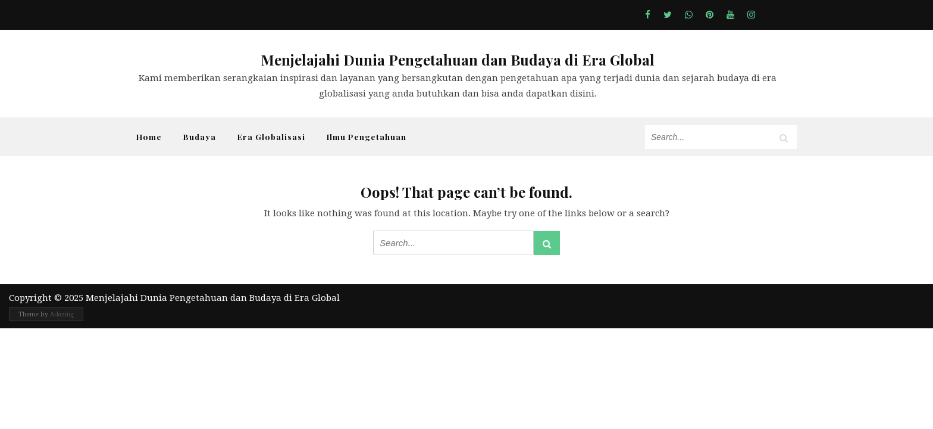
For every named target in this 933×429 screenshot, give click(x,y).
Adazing (62, 314)
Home (149, 136)
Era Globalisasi (271, 136)
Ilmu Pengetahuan (366, 136)
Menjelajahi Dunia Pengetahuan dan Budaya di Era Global (458, 59)
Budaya (199, 136)
